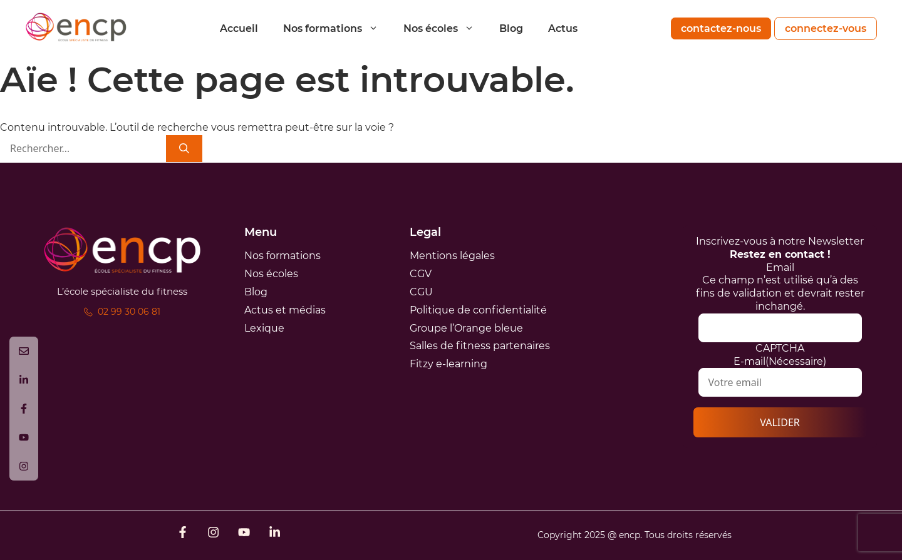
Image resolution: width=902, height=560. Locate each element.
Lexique (264, 328)
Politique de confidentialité (478, 310)
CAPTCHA (779, 348)
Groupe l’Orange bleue (466, 328)
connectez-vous (825, 28)
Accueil (239, 28)
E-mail (780, 361)
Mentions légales (452, 256)
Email (780, 267)
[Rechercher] (184, 148)
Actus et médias (285, 310)
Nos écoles (445, 28)
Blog (511, 28)
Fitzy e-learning (448, 364)
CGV (421, 274)
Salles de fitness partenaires (480, 346)
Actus (563, 28)
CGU (421, 292)
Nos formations (337, 28)
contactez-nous (721, 28)
